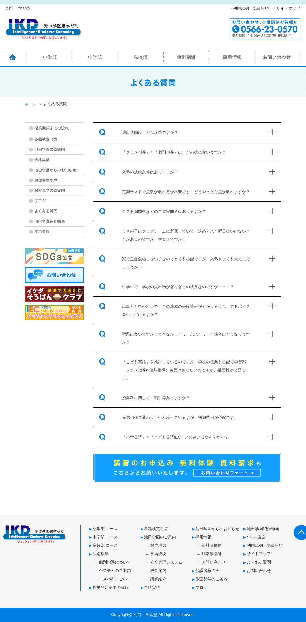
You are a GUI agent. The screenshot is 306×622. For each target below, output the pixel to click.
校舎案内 (158, 570)
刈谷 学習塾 (145, 614)
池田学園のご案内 (160, 537)
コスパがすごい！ (115, 579)
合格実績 (152, 587)
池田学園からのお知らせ (217, 528)
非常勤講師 (212, 553)
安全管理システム (166, 562)
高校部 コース (105, 545)
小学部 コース (105, 528)
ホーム (30, 104)
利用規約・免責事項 (251, 8)
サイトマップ (288, 8)
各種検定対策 (156, 528)
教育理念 (158, 545)
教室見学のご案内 (211, 579)
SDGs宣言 (256, 537)
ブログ (201, 587)
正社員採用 (212, 545)
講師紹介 (158, 579)
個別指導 (101, 553)
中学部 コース (105, 537)
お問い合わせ (214, 562)
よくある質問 (259, 562)
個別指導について (115, 562)
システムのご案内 (115, 570)
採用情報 (203, 537)
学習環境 (158, 553)
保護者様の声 (207, 570)
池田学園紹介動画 (263, 528)
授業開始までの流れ (111, 587)
